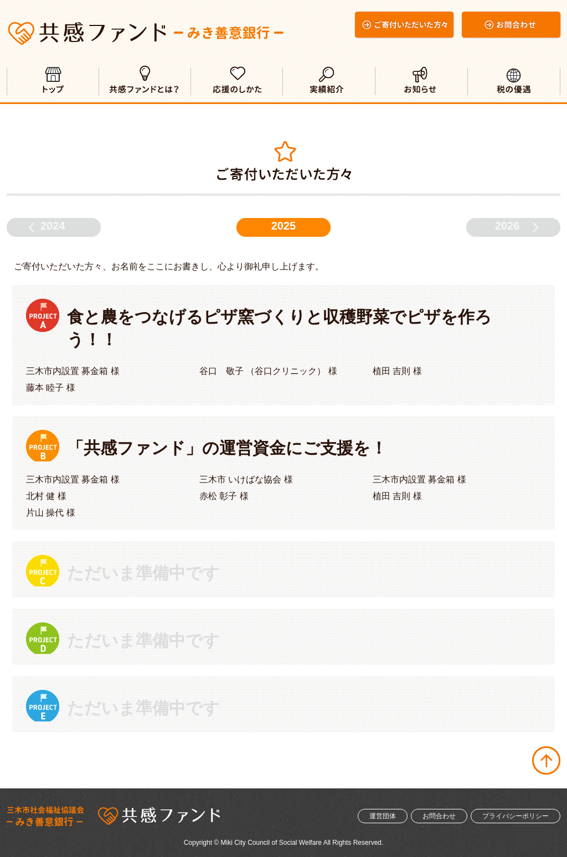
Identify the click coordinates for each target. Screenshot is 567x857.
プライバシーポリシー (515, 816)
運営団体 (382, 816)
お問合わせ (439, 816)
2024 (52, 226)
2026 (507, 226)
